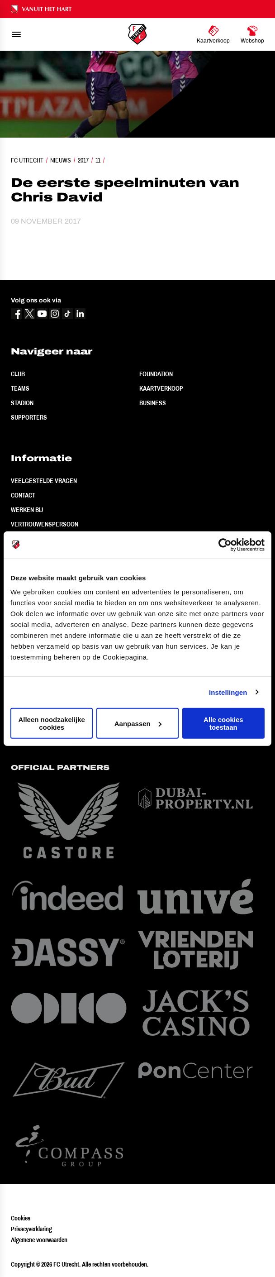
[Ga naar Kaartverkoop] (213, 34)
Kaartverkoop (161, 388)
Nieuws (60, 160)
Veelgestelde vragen (44, 481)
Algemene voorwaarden (39, 1240)
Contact (23, 495)
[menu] (16, 34)
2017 (83, 160)
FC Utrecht (27, 160)
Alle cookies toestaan (223, 723)
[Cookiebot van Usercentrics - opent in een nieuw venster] (225, 544)
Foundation (156, 374)
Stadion (22, 403)
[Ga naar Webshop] (252, 34)
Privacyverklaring (31, 1229)
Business (152, 403)
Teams (20, 388)
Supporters (29, 417)
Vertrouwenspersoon (44, 524)
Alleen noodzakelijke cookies (51, 723)
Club (18, 374)
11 (97, 160)
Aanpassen (137, 723)
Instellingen (228, 692)
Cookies (20, 1218)
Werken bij (27, 510)
